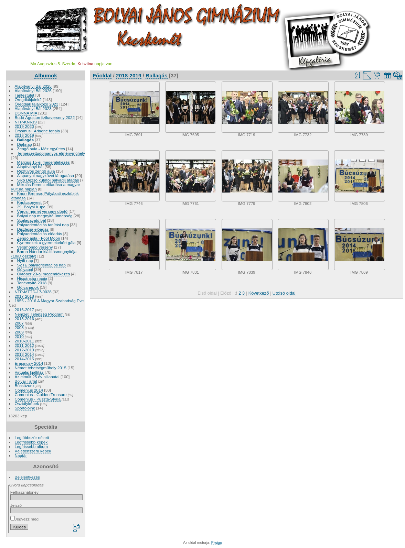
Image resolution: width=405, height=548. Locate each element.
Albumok (45, 75)
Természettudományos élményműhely (51, 153)
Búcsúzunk (25, 385)
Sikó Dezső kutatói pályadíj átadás (48, 180)
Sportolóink (25, 408)
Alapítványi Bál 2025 (33, 86)
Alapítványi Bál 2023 (33, 108)
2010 (19, 336)
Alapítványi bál (30, 166)
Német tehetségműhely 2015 (40, 367)
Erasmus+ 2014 (29, 363)
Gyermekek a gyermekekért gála (46, 242)
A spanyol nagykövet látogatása (45, 175)
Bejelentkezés (27, 477)
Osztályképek (27, 403)
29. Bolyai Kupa (31, 207)
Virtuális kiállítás (29, 372)
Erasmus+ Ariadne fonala (37, 131)
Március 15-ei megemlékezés (43, 162)
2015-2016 (24, 318)
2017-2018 (24, 296)
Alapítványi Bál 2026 (33, 90)
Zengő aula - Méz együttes (41, 148)
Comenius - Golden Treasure (41, 394)
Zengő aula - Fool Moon (38, 238)
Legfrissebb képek (31, 442)
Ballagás (25, 140)
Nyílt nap (25, 260)
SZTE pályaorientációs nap (41, 265)
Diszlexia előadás (33, 229)
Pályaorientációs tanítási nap (43, 224)
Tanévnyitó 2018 (32, 283)
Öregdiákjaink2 (28, 99)
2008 (19, 327)
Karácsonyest (29, 202)
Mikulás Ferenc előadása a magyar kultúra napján (45, 186)
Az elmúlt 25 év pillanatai (37, 376)
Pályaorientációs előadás (39, 233)
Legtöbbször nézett (32, 437)
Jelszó (16, 505)
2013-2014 (24, 354)
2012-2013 (24, 350)
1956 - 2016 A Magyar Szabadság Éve (49, 300)
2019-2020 (24, 126)
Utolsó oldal (284, 293)
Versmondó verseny (35, 247)
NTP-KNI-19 (26, 122)
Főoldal (102, 75)
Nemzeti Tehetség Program (39, 314)
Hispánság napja (32, 278)
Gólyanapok (28, 287)
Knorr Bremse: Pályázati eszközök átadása (45, 195)
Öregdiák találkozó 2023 (36, 104)
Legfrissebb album (31, 446)
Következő (258, 293)
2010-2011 (24, 341)
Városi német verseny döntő (42, 211)
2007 (19, 323)
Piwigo (216, 542)
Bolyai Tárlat (26, 381)
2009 (19, 332)
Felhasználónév (24, 492)
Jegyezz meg (24, 519)
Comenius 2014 (29, 390)
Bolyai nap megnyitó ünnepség (45, 215)
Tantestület (24, 95)
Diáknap (24, 144)
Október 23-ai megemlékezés (43, 274)
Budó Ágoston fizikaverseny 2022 (45, 117)
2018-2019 (24, 135)
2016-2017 (24, 309)
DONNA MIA (26, 113)
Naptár (21, 455)
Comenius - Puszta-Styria (38, 399)
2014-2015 (24, 359)
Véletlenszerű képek (33, 451)
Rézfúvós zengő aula (36, 171)
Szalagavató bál (31, 220)
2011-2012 (24, 345)
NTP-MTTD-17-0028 (33, 291)
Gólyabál (25, 269)
